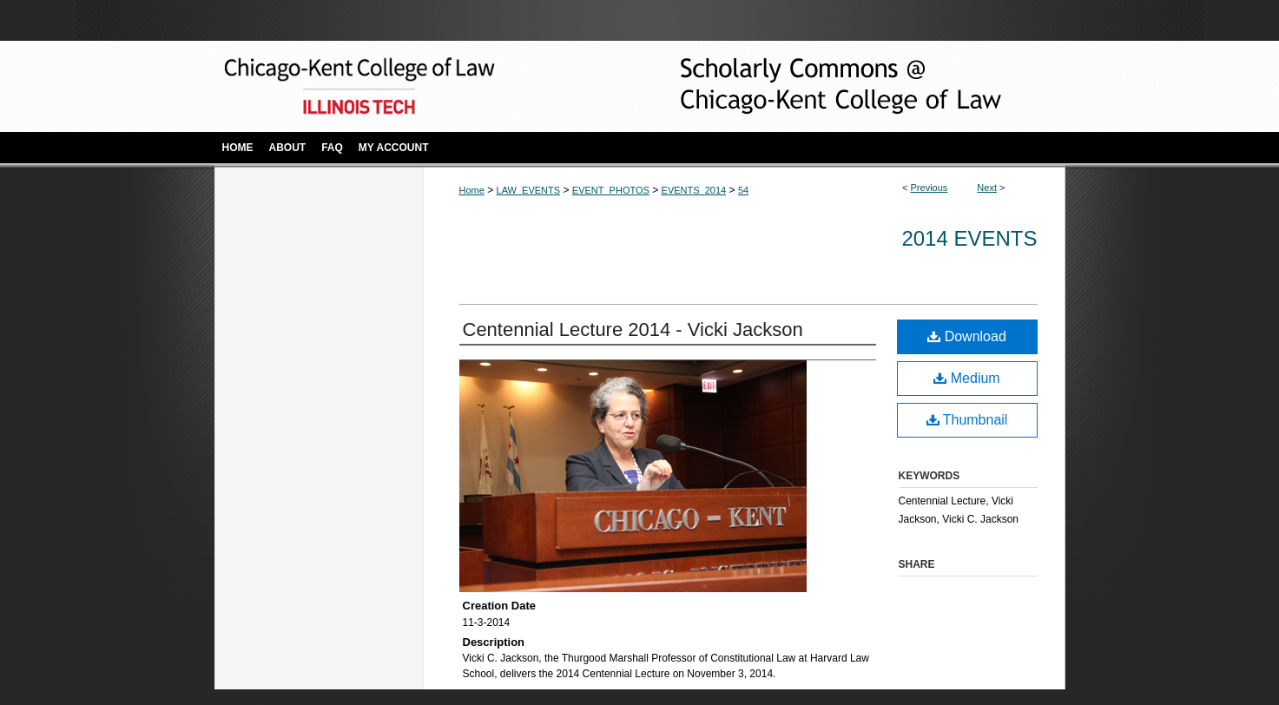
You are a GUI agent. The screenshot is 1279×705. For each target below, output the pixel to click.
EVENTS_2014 (694, 190)
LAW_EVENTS (529, 190)
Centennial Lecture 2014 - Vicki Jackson (633, 329)
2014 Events (969, 238)
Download (966, 336)
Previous (929, 187)
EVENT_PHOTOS (610, 190)
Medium (966, 378)
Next (987, 187)
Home (472, 190)
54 (743, 190)
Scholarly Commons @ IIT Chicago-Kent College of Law (813, 86)
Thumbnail (967, 419)
